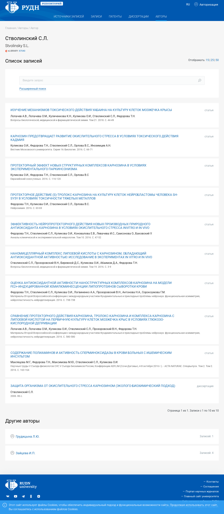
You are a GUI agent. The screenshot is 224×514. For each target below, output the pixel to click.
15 (207, 67)
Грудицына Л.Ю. (28, 443)
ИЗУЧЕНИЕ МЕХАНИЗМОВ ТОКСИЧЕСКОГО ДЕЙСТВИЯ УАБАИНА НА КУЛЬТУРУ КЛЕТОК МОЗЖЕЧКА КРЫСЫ (91, 117)
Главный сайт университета (201, 496)
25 (212, 67)
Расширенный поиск (32, 95)
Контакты (212, 481)
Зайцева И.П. (25, 460)
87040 (22, 57)
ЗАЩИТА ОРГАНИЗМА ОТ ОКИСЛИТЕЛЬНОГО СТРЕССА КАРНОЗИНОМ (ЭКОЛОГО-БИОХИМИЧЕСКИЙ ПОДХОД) (92, 393)
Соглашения (211, 486)
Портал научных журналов (202, 491)
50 (217, 67)
